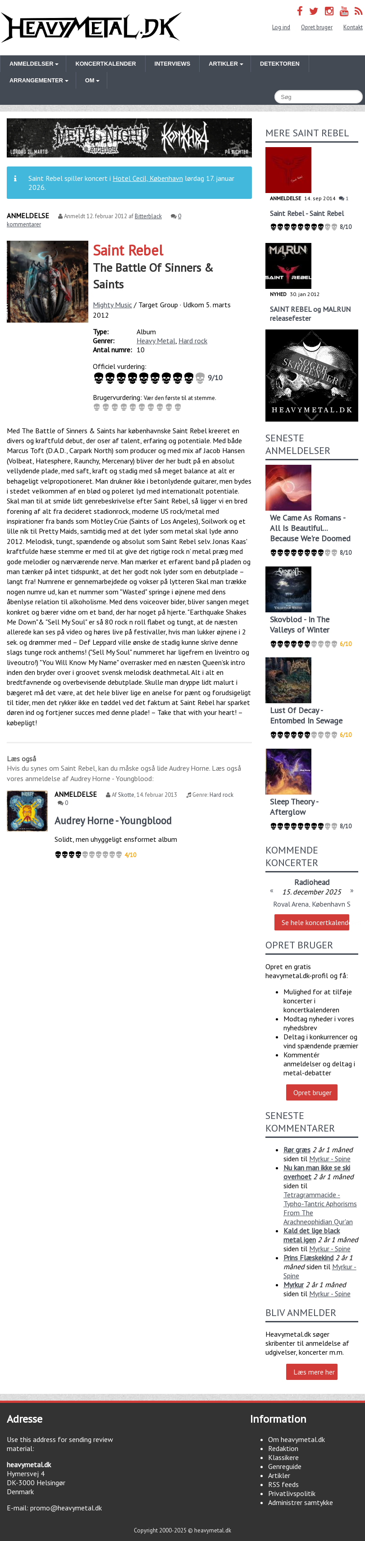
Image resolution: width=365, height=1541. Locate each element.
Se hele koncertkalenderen (315, 922)
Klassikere (283, 1457)
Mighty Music (112, 304)
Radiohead (311, 882)
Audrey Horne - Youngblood (113, 820)
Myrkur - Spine (330, 1158)
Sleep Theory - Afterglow (294, 806)
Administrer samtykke (300, 1502)
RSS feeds (283, 1484)
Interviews (172, 63)
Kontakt (353, 27)
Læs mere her (314, 1371)
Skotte (126, 795)
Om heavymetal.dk (296, 1439)
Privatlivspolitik (291, 1493)
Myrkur (293, 1284)
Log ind (281, 27)
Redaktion (283, 1448)
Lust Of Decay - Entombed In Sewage (306, 715)
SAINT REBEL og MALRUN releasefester (310, 314)
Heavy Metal (156, 340)
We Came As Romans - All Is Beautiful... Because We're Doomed (310, 528)
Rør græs (296, 1149)
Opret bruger (317, 27)
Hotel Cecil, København (148, 178)
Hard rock (192, 340)
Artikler (279, 1475)
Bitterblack (148, 216)
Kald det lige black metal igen (311, 1235)
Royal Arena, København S (312, 903)
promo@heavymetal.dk (66, 1507)
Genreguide (284, 1466)
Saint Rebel (128, 250)
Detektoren (280, 63)
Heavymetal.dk (91, 28)
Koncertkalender (105, 63)
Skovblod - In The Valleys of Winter (299, 624)
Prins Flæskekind (308, 1257)
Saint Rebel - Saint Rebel (307, 213)
